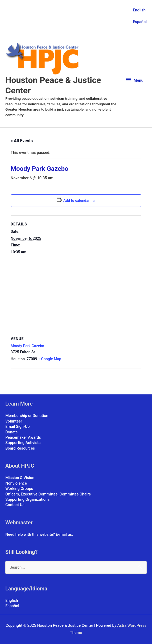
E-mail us (64, 534)
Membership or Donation (26, 415)
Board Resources (20, 448)
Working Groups (19, 488)
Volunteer (13, 421)
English (139, 10)
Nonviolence (16, 483)
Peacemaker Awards (23, 437)
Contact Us (14, 504)
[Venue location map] (76, 296)
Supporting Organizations (27, 499)
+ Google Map (49, 359)
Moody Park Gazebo (27, 346)
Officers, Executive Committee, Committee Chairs (48, 494)
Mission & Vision (19, 477)
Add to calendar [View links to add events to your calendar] (76, 200)
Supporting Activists (22, 442)
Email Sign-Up (17, 426)
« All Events (22, 140)
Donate (11, 432)
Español (140, 21)
